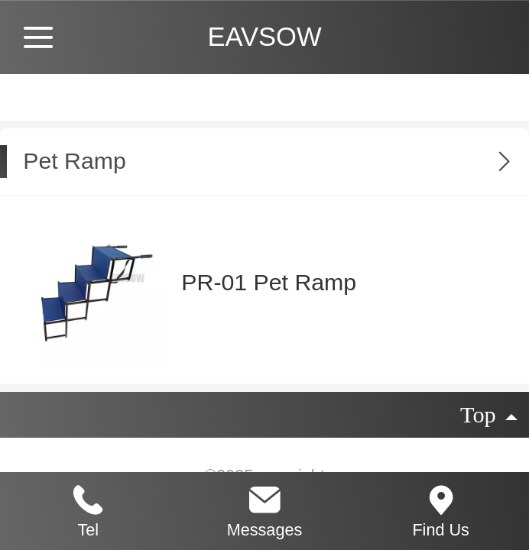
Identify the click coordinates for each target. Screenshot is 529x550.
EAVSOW (264, 36)
